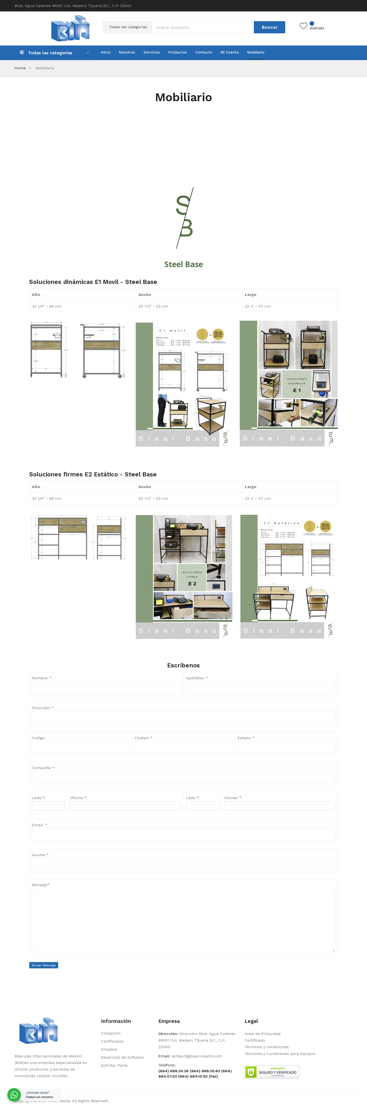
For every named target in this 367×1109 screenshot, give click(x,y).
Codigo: (39, 738)
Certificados (112, 1041)
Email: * (39, 825)
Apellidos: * (197, 678)
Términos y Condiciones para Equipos (280, 1053)
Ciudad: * (143, 738)
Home (20, 68)
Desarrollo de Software (122, 1057)
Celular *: (233, 797)
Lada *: (193, 797)
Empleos (109, 1049)
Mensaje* (40, 884)
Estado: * (246, 738)
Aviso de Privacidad (263, 1033)
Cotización (110, 1033)
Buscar (270, 27)
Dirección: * (43, 708)
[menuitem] (105, 52)
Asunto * (40, 855)
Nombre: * (42, 678)
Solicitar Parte (114, 1065)
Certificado (255, 1040)
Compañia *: (43, 767)
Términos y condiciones (267, 1047)
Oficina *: (78, 797)
